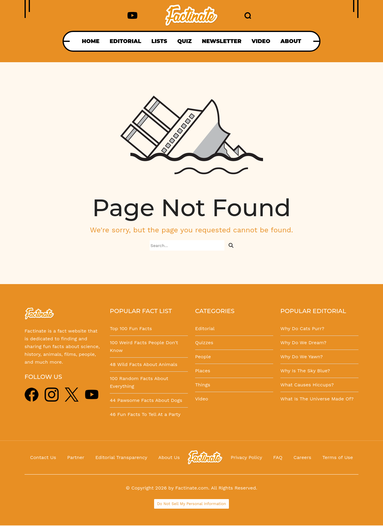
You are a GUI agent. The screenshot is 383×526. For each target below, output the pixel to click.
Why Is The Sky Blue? (305, 370)
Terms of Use (337, 457)
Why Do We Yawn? (301, 356)
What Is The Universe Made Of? (317, 399)
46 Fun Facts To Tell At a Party (145, 414)
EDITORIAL (125, 41)
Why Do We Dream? (303, 342)
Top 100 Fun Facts (131, 328)
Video (201, 399)
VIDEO (261, 41)
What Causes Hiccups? (307, 385)
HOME (90, 41)
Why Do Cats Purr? (302, 328)
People (203, 356)
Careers (302, 457)
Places (202, 370)
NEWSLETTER (221, 41)
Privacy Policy (246, 457)
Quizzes (204, 342)
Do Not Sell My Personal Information (191, 503)
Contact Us (43, 457)
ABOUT (290, 41)
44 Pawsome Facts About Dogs (146, 400)
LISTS (159, 41)
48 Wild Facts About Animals (143, 364)
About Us (169, 457)
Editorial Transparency (121, 457)
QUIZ (184, 41)
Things (202, 385)
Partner (75, 457)
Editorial (205, 328)
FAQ (277, 457)
